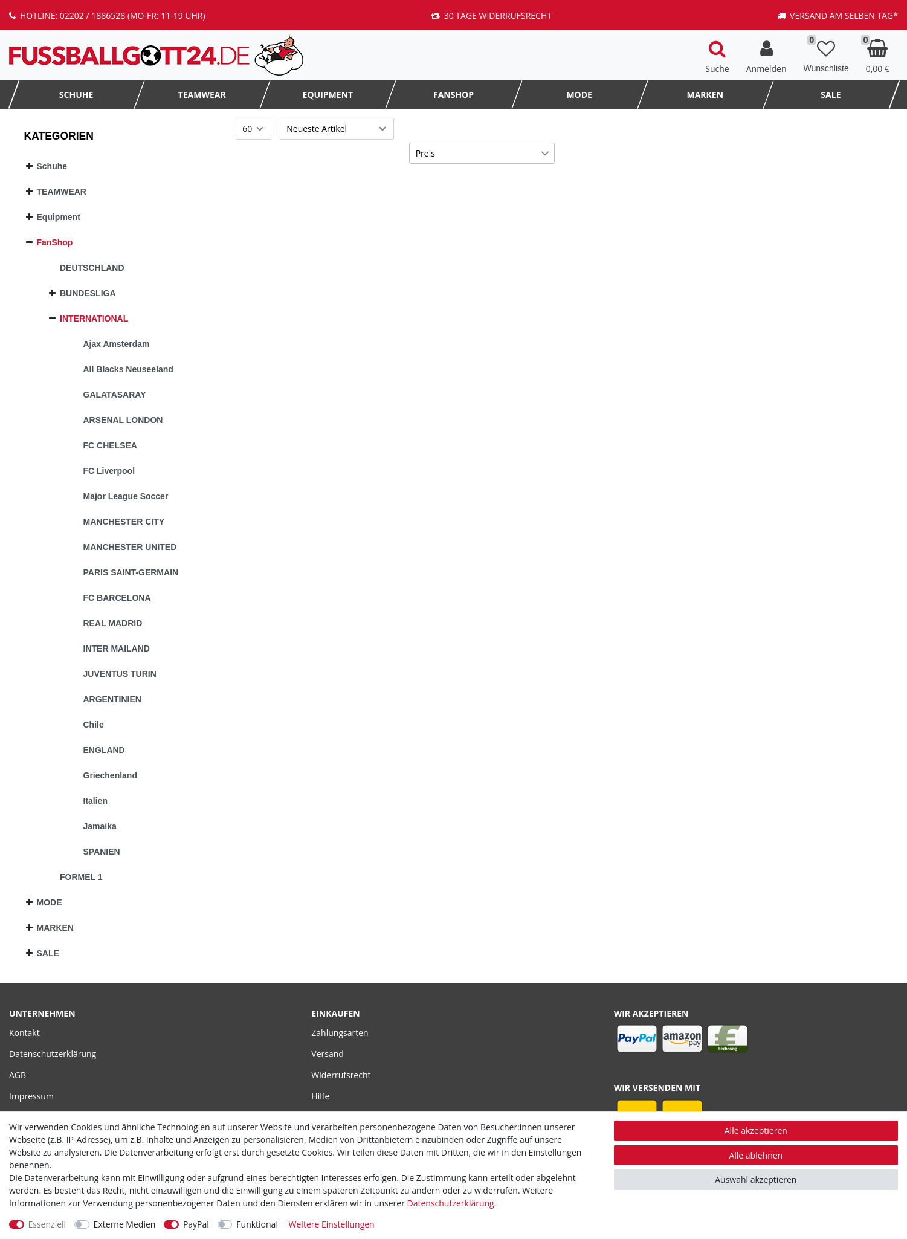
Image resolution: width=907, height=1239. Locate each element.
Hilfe (320, 1096)
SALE (831, 94)
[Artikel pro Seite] (253, 129)
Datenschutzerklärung (52, 1053)
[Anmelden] (766, 55)
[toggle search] (717, 55)
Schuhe (76, 94)
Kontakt (24, 1032)
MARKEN (704, 94)
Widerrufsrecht (340, 1075)
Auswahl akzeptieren (755, 1179)
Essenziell (47, 1224)
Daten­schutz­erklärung (450, 1203)
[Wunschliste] (826, 55)
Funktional (257, 1224)
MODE (579, 94)
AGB (17, 1075)
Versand (327, 1053)
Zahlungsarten (339, 1032)
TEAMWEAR (202, 94)
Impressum (31, 1096)
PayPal (196, 1224)
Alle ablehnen (756, 1155)
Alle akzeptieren (756, 1130)
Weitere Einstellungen (332, 1224)
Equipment (328, 94)
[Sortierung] (337, 129)
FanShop (453, 94)
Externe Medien (125, 1224)
